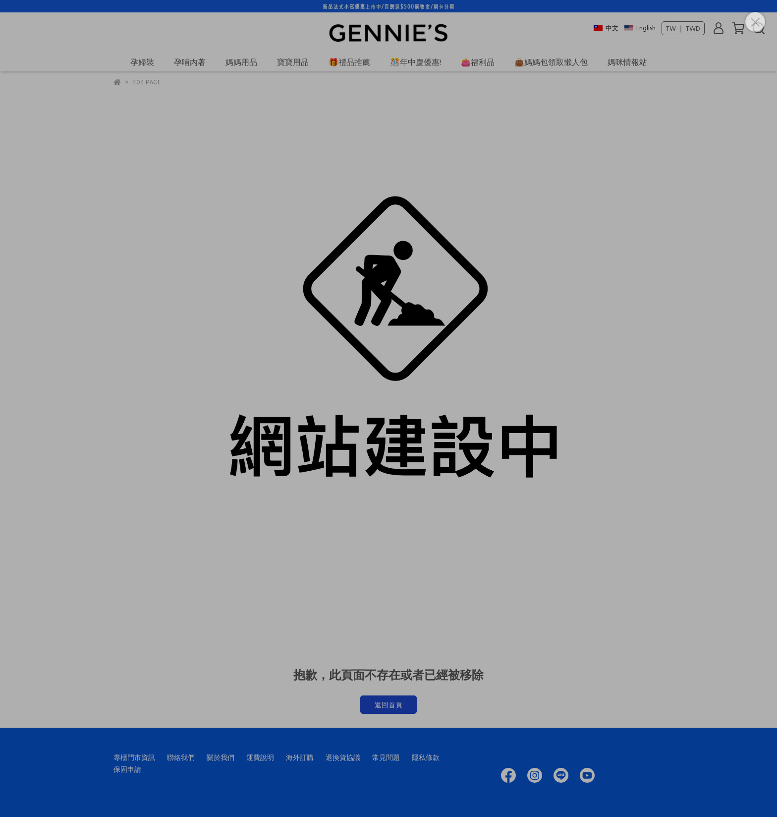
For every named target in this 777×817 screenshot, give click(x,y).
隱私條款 (426, 757)
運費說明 (260, 757)
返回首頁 (388, 704)
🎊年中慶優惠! (415, 62)
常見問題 (386, 757)
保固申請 (127, 769)
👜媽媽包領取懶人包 (551, 62)
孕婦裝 (142, 62)
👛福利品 (478, 62)
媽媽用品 (241, 62)
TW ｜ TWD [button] (683, 28)
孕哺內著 (190, 62)
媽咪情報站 (627, 62)
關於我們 (220, 757)
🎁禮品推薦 (349, 62)
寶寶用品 (293, 62)
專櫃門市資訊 (134, 757)
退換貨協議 (343, 757)
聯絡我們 (181, 757)
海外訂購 (300, 757)
